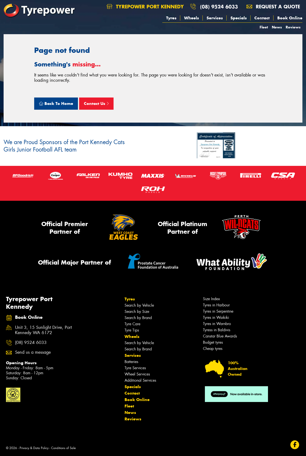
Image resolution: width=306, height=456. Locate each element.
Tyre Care (132, 323)
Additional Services (140, 380)
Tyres (171, 18)
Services (215, 18)
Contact (262, 18)
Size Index (211, 298)
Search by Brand (138, 317)
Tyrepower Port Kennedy (145, 7)
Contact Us (96, 103)
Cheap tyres (212, 348)
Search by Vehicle (139, 305)
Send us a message (33, 352)
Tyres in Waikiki (216, 317)
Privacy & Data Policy (34, 448)
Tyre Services (135, 367)
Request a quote (273, 7)
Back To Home (56, 103)
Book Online (289, 18)
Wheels (191, 18)
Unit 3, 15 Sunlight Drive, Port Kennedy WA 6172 (43, 330)
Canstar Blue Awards (220, 336)
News (277, 27)
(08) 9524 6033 (219, 7)
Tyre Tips (132, 330)
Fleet (264, 27)
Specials (238, 18)
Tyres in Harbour (216, 305)
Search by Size (137, 311)
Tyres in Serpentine (218, 311)
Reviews (293, 27)
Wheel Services (137, 374)
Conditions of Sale (63, 448)
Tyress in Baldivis (216, 329)
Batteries (131, 361)
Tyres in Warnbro (217, 323)
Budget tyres (213, 342)
